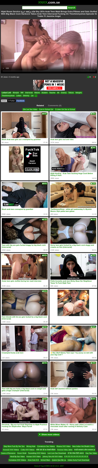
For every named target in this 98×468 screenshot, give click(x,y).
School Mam (45, 460)
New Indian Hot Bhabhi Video (83, 446)
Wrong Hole (30, 446)
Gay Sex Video (91, 453)
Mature (37, 93)
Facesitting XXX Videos (37, 453)
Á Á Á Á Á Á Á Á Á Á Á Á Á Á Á (76, 456)
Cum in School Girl (46, 109)
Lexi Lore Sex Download (57, 453)
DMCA (48, 466)
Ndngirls (79, 93)
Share (4, 101)
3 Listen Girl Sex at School (65, 109)
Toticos (71, 93)
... (36, 96)
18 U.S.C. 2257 (58, 466)
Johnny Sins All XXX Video (52, 456)
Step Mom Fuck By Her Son (14, 446)
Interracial (29, 93)
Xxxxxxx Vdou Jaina (64, 450)
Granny (63, 93)
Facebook (20, 101)
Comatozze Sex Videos (46, 446)
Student (44, 93)
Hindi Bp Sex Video (17, 456)
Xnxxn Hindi (21, 453)
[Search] (44, 7)
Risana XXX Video (63, 446)
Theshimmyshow (8, 96)
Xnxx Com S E (33, 460)
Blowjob (16, 93)
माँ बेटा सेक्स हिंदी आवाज (76, 453)
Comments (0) (54, 105)
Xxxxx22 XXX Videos (11, 450)
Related (40, 105)
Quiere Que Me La (59, 460)
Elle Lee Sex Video (30, 109)
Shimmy (26, 96)
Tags (42, 466)
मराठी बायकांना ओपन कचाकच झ (84, 450)
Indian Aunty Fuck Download (78, 460)
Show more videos (49, 434)
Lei (32, 96)
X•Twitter (11, 101)
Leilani (18, 96)
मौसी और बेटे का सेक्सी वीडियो (45, 450)
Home (36, 466)
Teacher (52, 93)
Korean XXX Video (34, 456)
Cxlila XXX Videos (27, 450)
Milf (22, 93)
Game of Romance (8, 453)
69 (58, 93)
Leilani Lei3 (6, 93)
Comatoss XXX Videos (17, 460)
